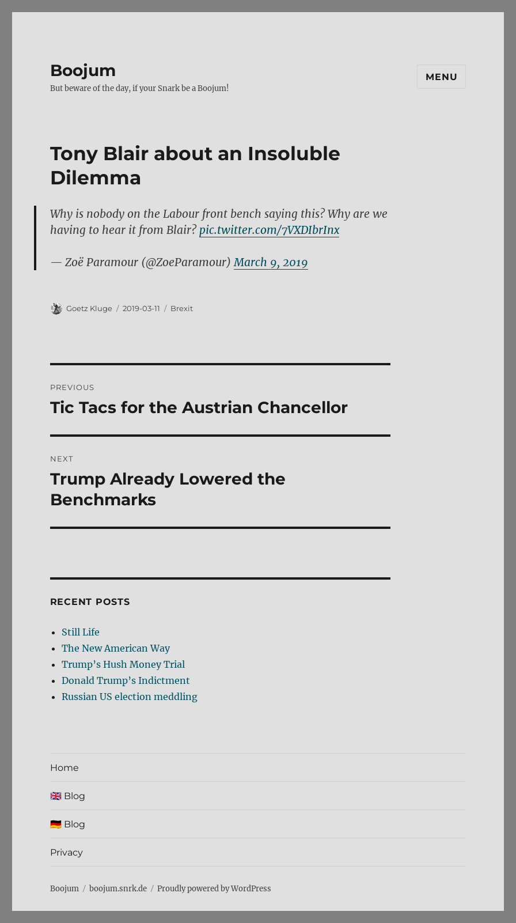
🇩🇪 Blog (67, 824)
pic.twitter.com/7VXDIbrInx (269, 230)
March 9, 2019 (271, 262)
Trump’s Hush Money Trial (123, 664)
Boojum (83, 70)
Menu (441, 76)
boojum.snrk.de (118, 889)
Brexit (181, 308)
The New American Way (116, 648)
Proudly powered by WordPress (214, 889)
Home (64, 767)
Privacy (66, 852)
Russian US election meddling (130, 696)
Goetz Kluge (89, 308)
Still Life (81, 632)
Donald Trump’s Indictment (126, 680)
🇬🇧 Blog (67, 795)
